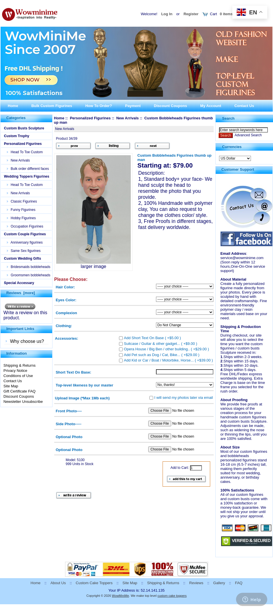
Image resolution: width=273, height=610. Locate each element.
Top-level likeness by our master (84, 385)
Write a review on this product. (25, 313)
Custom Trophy (16, 136)
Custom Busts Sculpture (24, 128)
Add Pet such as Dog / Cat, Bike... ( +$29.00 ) (161, 354)
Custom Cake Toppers (94, 583)
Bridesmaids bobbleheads (28, 267)
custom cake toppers (172, 595)
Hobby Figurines (21, 218)
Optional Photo (69, 436)
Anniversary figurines (25, 242)
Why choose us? (27, 341)
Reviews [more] (20, 293)
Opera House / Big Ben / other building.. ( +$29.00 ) (166, 349)
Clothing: (64, 325)
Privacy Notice (15, 370)
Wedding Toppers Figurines (26, 176)
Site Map (10, 386)
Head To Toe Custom (25, 152)
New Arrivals (18, 160)
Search (228, 118)
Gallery (219, 583)
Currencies (232, 147)
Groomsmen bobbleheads (28, 275)
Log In (166, 14)
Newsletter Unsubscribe (23, 401)
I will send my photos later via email (183, 397)
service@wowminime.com (242, 258)
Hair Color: (65, 287)
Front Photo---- (69, 411)
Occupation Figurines (25, 226)
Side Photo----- (68, 424)
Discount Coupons (170, 106)
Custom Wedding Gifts (22, 259)
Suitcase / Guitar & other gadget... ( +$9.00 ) (160, 343)
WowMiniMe (120, 595)
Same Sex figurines (23, 251)
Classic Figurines (22, 201)
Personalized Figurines (23, 144)
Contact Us (244, 106)
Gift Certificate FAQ (19, 391)
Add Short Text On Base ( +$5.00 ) (152, 338)
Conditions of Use (18, 376)
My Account (210, 106)
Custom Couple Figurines (25, 234)
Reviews (196, 583)
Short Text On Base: (73, 372)
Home (13, 106)
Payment (133, 106)
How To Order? (98, 106)
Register (191, 14)
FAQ (238, 583)
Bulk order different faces (28, 169)
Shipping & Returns (19, 365)
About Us (58, 583)
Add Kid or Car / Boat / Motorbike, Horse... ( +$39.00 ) (168, 360)
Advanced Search (248, 135)
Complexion (66, 313)
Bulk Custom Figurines (51, 106)
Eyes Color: (66, 300)
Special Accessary (19, 283)
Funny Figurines (21, 210)
